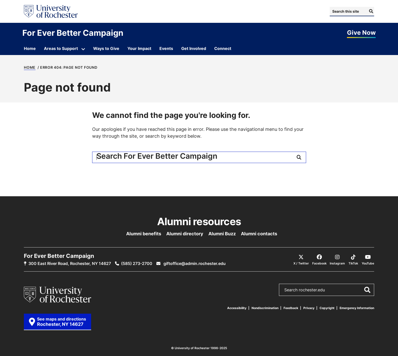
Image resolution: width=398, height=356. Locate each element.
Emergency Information (357, 308)
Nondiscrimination (265, 308)
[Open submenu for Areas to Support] (83, 49)
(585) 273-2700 (136, 263)
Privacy (308, 308)
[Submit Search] (370, 11)
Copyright (327, 308)
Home (30, 67)
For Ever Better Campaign (72, 33)
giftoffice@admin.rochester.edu (194, 263)
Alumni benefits (143, 233)
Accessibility (236, 308)
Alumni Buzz (222, 233)
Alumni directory (184, 233)
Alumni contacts (259, 233)
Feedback (291, 308)
